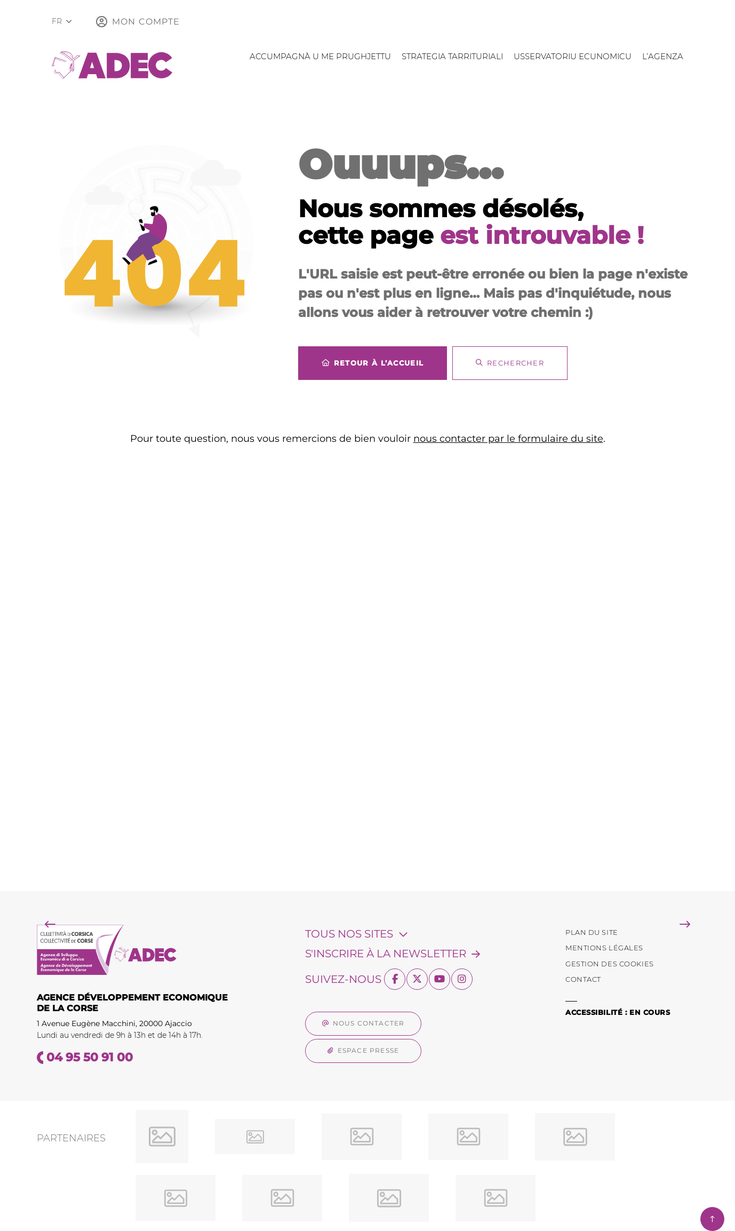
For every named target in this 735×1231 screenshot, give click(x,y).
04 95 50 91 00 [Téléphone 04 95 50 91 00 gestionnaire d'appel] (89, 1057)
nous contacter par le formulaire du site (508, 438)
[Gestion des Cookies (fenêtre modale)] (609, 964)
